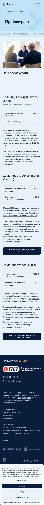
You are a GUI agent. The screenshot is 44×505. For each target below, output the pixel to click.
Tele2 (29, 398)
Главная (8, 11)
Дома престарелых (22, 34)
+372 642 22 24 (8, 415)
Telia (19, 398)
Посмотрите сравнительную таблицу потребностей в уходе (22, 251)
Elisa (24, 398)
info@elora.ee (15, 381)
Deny (22, 500)
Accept (22, 494)
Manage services (21, 489)
